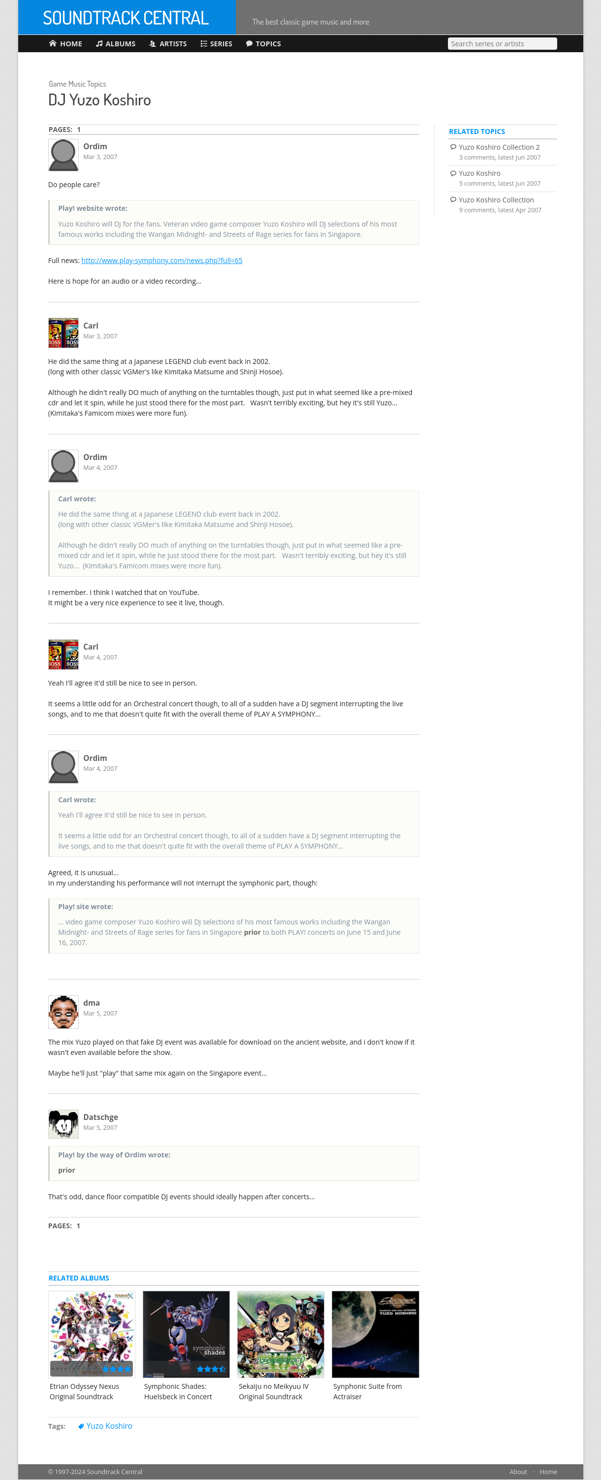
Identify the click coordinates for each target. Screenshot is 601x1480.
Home (548, 1472)
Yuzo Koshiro (109, 1427)
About (518, 1472)
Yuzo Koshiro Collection (496, 200)
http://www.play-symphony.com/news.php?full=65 (162, 261)
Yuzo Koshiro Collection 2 (499, 147)
